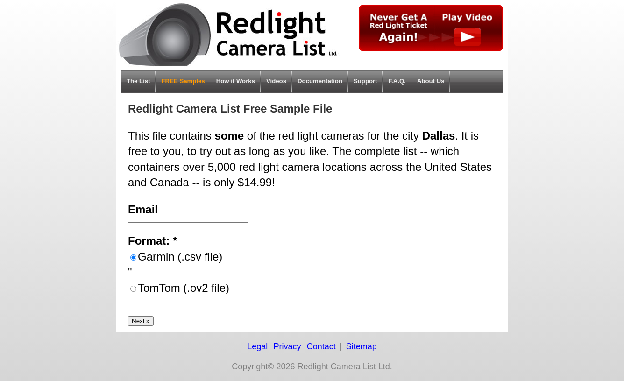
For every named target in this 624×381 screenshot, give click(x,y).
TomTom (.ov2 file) (183, 288)
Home (228, 35)
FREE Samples (183, 81)
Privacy (287, 346)
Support (365, 81)
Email (143, 209)
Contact (321, 346)
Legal (257, 346)
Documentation (320, 81)
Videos (276, 81)
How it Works (235, 81)
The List (138, 81)
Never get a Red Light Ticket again (431, 28)
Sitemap (361, 346)
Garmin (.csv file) (180, 256)
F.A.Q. (397, 81)
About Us (431, 81)
